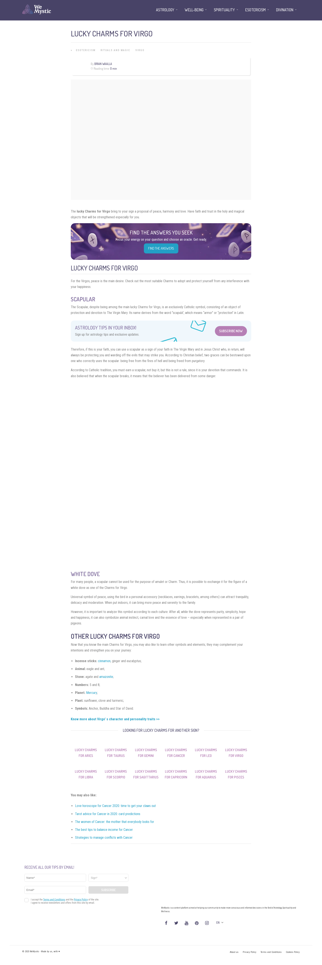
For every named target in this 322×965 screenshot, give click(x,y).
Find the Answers (161, 248)
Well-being (194, 9)
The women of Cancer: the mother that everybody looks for (114, 822)
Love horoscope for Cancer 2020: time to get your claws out (115, 806)
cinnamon (104, 661)
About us (234, 952)
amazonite (106, 677)
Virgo (140, 50)
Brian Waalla (103, 64)
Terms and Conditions (271, 952)
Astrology (165, 9)
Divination (284, 9)
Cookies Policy (293, 952)
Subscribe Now (231, 331)
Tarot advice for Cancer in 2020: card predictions (107, 814)
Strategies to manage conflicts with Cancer (104, 838)
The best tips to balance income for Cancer (104, 830)
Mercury (91, 693)
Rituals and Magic (115, 50)
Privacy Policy (249, 952)
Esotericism (85, 50)
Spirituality (224, 9)
